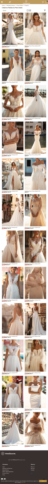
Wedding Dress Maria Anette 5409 (10, 191)
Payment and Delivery (7, 468)
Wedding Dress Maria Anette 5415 (9, 300)
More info (23, 482)
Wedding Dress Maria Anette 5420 (32, 373)
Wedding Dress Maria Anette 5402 (32, 46)
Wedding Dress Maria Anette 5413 (9, 264)
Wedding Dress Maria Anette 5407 (10, 155)
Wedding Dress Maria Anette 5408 (32, 155)
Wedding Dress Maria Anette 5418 (32, 336)
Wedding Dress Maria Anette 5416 (32, 300)
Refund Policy (5, 470)
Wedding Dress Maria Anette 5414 (32, 264)
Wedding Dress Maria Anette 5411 (9, 227)
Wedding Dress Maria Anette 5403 (10, 82)
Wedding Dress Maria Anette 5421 (9, 409)
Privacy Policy (5, 473)
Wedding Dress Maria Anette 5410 (32, 191)
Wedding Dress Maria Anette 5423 (10, 445)
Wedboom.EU (16, 460)
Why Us (33, 467)
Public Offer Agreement (7, 471)
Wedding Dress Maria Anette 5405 (10, 118)
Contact (32, 470)
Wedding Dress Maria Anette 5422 (32, 409)
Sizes (3, 475)
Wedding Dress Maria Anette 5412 (32, 227)
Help (3, 467)
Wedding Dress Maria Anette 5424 (33, 445)
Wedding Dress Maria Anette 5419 (9, 373)
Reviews (33, 468)
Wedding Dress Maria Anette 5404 (33, 82)
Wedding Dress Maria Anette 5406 (32, 118)
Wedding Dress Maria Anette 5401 (9, 46)
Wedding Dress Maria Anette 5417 (9, 336)
